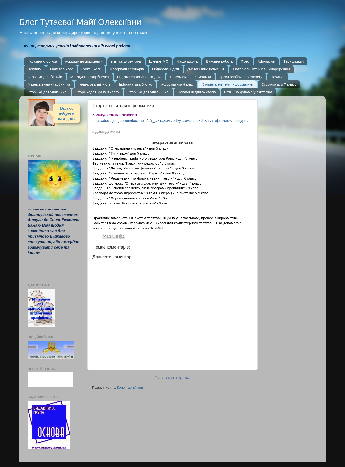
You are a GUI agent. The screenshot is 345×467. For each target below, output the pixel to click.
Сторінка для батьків (45, 77)
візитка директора (126, 61)
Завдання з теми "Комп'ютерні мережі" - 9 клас (131, 203)
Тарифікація (293, 61)
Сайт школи (91, 69)
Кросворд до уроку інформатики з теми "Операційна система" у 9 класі (150, 193)
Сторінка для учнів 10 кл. (148, 92)
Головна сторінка (43, 61)
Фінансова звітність (94, 84)
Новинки (35, 69)
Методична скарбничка (89, 77)
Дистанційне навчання (205, 69)
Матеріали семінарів (126, 69)
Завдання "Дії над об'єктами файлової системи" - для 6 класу (143, 168)
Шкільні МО (158, 61)
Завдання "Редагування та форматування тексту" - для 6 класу (144, 178)
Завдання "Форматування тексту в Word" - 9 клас (132, 198)
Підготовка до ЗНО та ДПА (139, 77)
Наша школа (187, 61)
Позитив (277, 77)
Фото (245, 61)
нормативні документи (84, 61)
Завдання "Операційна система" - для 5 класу (130, 148)
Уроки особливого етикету (240, 77)
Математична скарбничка (49, 84)
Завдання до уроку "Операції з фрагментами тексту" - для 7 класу (146, 183)
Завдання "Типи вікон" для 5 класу (120, 153)
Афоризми (266, 61)
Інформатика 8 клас (177, 84)
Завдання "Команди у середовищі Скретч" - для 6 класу (138, 173)
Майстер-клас (61, 69)
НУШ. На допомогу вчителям (248, 92)
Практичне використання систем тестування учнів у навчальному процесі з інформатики (165, 218)
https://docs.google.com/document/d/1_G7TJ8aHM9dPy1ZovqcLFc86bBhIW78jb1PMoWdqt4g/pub (170, 121)
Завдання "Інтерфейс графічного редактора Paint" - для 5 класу (144, 158)
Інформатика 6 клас (135, 84)
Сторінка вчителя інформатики (227, 84)
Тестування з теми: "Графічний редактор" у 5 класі (134, 163)
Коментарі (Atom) (130, 387)
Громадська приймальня (190, 77)
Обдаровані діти (165, 69)
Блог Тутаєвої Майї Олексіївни (80, 22)
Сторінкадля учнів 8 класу (97, 92)
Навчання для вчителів (197, 92)
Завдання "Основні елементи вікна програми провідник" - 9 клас (145, 188)
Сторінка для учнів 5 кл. (47, 92)
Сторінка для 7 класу (278, 84)
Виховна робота (219, 61)
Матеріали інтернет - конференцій (261, 69)
